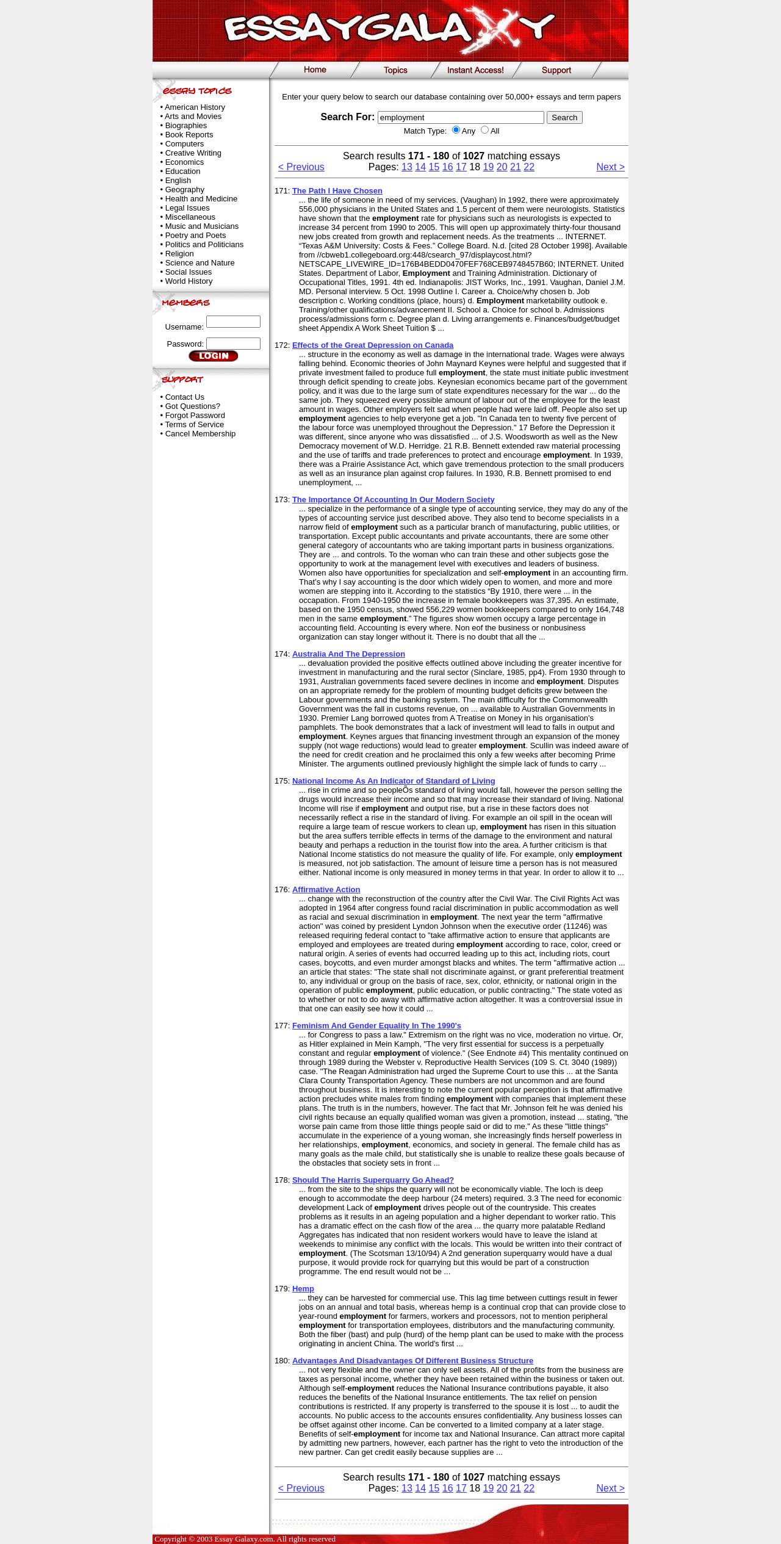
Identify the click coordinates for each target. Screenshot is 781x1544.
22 (529, 167)
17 (461, 167)
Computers (184, 143)
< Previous (301, 167)
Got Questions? (192, 406)
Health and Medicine (201, 198)
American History (195, 107)
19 (488, 167)
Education (183, 171)
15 (434, 167)
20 (502, 167)
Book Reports (189, 134)
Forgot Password (195, 415)
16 (447, 167)
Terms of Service (194, 424)
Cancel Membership (200, 433)
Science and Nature (200, 262)
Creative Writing (193, 152)
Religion (179, 253)
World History (189, 281)
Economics (184, 162)
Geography (184, 189)
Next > (611, 167)
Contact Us (184, 397)
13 (406, 167)
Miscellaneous (190, 217)
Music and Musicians (202, 226)
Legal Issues (187, 207)
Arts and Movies (193, 116)
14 (420, 167)
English (178, 180)
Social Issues (188, 271)
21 (515, 167)
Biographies (186, 125)
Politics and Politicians (204, 244)
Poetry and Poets (195, 235)
